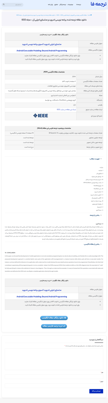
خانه (90, 15)
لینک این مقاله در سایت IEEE (66, 109)
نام (102, 373)
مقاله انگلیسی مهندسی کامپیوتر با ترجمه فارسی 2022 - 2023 (72, 15)
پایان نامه (50, 5)
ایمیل (101, 382)
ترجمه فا (78, 5)
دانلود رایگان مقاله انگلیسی (54, 318)
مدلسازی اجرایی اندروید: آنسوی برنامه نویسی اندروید (41, 44)
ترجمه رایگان (62, 5)
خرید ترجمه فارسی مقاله (54, 326)
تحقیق (56, 5)
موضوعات (70, 5)
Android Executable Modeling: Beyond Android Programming (42, 51)
